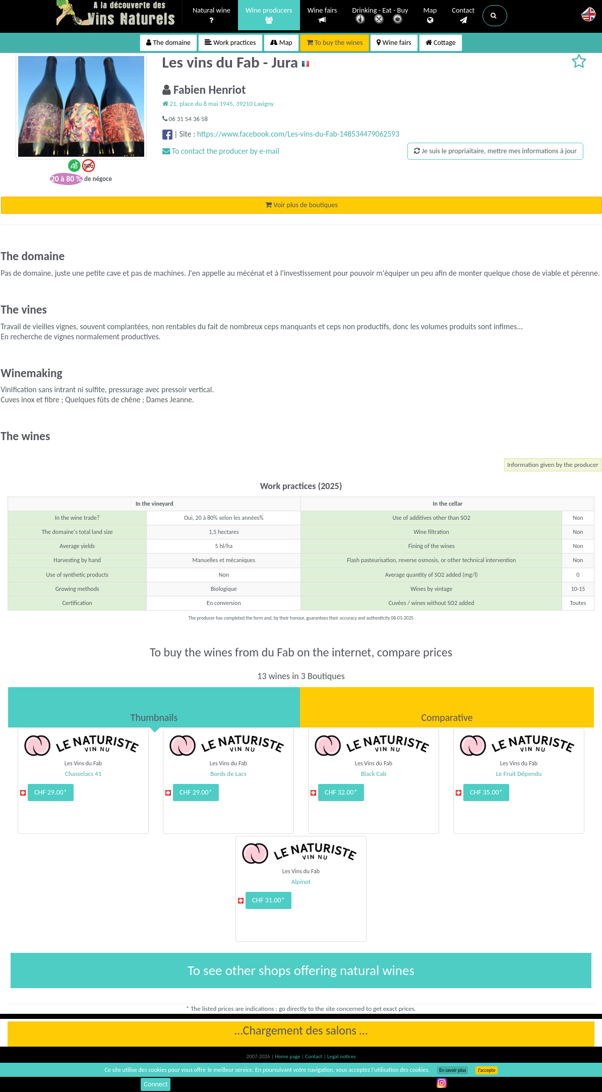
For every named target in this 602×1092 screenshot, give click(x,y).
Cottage (441, 42)
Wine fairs (322, 15)
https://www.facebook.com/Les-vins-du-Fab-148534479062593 (298, 134)
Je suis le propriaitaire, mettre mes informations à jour (495, 151)
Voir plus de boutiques (301, 205)
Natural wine (211, 16)
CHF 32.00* (341, 792)
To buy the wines (335, 42)
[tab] (154, 707)
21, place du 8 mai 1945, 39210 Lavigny (218, 103)
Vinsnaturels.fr (119, 13)
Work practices (230, 42)
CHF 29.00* (50, 792)
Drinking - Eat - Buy (380, 16)
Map (430, 16)
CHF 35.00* (486, 792)
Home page (288, 1056)
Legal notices (341, 1056)
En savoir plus (452, 1070)
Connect (155, 1084)
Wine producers (269, 16)
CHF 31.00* (268, 900)
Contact (463, 16)
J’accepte (486, 1070)
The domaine (168, 42)
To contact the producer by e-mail (220, 151)
